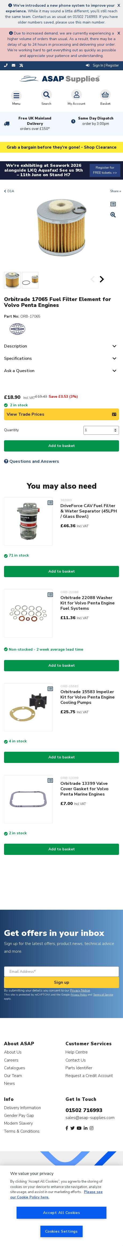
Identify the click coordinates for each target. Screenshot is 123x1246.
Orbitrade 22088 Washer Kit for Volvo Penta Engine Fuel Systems (87, 603)
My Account (76, 97)
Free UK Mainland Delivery (34, 124)
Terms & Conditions (22, 1131)
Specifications (18, 358)
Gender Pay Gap (19, 1115)
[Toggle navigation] (16, 98)
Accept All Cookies (61, 1212)
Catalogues (14, 1068)
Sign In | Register (102, 65)
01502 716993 (84, 1110)
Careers (11, 1060)
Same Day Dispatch (95, 121)
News (9, 1083)
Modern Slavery (18, 1123)
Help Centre (77, 1052)
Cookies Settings (61, 1231)
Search (46, 97)
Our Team (13, 1075)
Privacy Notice (80, 990)
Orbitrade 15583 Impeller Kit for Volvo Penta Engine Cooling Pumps (87, 697)
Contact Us (76, 1060)
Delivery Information (22, 1107)
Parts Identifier (79, 1068)
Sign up (61, 982)
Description (15, 346)
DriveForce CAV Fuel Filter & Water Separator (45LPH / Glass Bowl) (88, 511)
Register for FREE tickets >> (105, 170)
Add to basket (61, 445)
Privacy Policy (79, 995)
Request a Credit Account (89, 1075)
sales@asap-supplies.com (90, 1118)
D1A (10, 191)
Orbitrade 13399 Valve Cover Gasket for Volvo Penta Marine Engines (84, 789)
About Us (13, 1052)
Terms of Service (103, 995)
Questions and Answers (31, 461)
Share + (115, 191)
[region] (61, 1206)
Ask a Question (19, 371)
